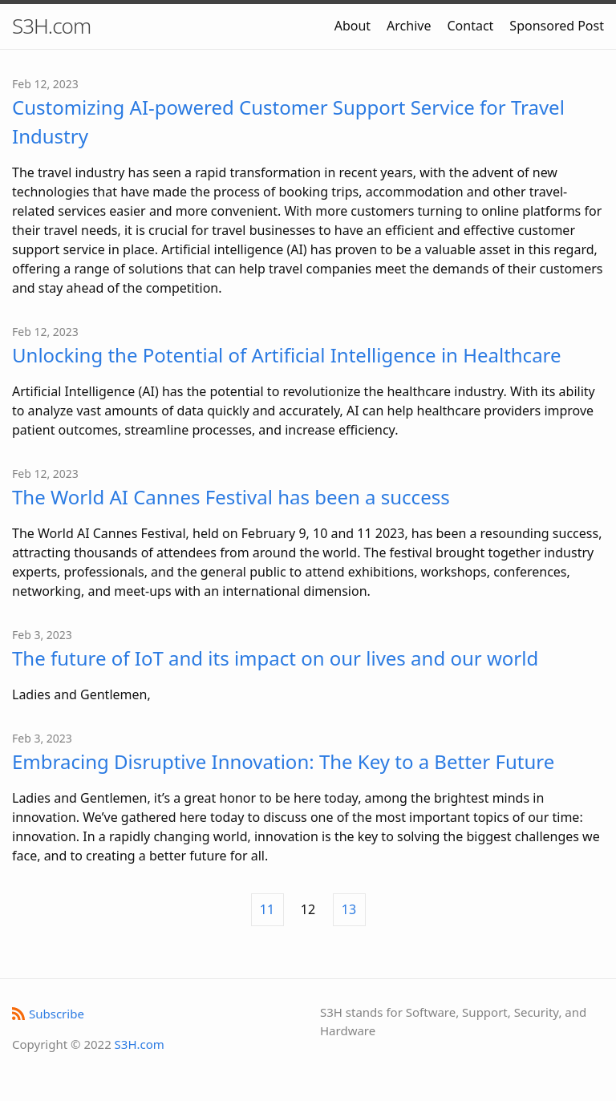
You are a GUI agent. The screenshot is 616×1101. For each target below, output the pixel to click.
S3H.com (51, 25)
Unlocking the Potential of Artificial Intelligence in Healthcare (286, 355)
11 (267, 909)
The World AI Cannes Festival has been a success (231, 497)
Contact (470, 25)
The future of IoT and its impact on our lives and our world (275, 658)
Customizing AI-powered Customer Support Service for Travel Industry (288, 121)
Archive (409, 25)
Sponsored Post (556, 25)
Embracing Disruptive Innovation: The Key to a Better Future (283, 761)
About (352, 25)
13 (349, 909)
